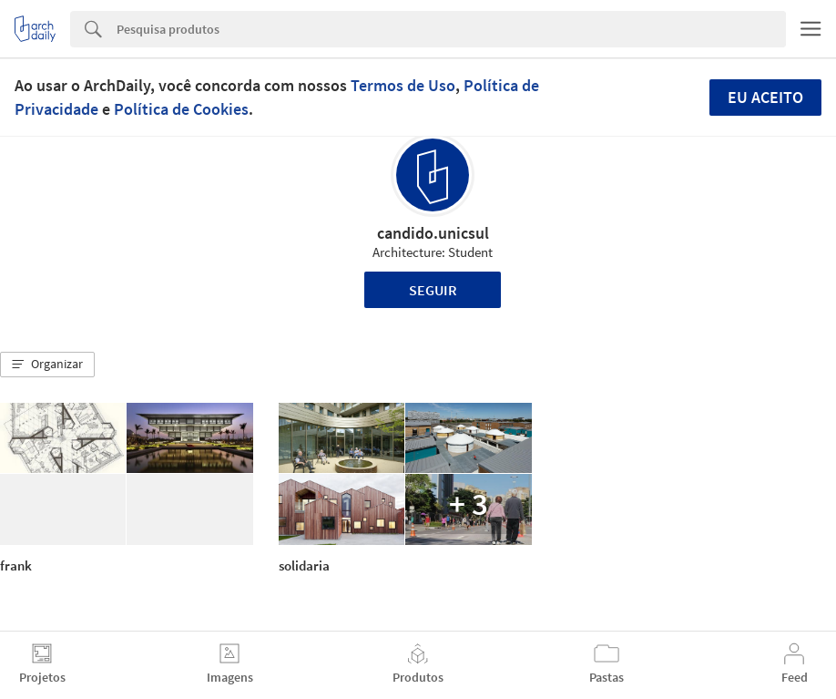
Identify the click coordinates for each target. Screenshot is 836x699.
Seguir (433, 290)
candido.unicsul (433, 232)
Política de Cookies (181, 108)
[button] (47, 364)
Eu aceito (765, 97)
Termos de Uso (403, 85)
